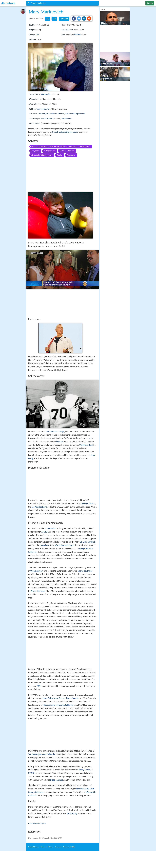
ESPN (39, 686)
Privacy (50, 847)
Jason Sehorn (59, 698)
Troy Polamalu (66, 118)
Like (54, 19)
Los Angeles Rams (39, 507)
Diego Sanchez (56, 780)
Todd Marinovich (43, 109)
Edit (47, 19)
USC (37, 34)
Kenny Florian (84, 769)
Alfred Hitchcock (38, 591)
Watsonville (46, 94)
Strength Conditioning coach (41, 155)
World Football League (64, 545)
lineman (59, 441)
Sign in (150, 3)
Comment (64, 19)
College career (49, 151)
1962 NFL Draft (87, 503)
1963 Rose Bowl (86, 445)
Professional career (67, 151)
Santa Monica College (55, 431)
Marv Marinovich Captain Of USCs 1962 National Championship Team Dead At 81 (60, 146)
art (90, 438)
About (33, 847)
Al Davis (44, 532)
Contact (57, 847)
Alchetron (8, 3)
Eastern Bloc (50, 528)
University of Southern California (51, 114)
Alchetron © (69, 847)
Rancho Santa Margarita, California (58, 705)
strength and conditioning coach (65, 132)
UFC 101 (31, 773)
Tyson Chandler (72, 698)
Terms (43, 847)
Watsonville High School (75, 114)
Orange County (36, 571)
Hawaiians (44, 545)
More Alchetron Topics (37, 823)
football (77, 34)
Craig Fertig (72, 813)
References (71, 155)
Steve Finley (47, 698)
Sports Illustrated (85, 571)
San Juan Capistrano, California (41, 754)
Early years (35, 151)
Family (59, 155)
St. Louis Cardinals (88, 542)
